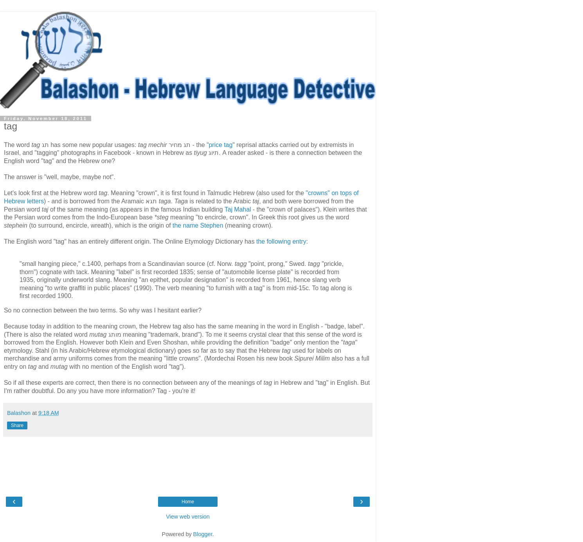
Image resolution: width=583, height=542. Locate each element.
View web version (188, 516)
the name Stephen (198, 225)
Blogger (202, 534)
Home (188, 501)
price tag (221, 145)
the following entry (281, 241)
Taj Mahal (238, 209)
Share (17, 425)
